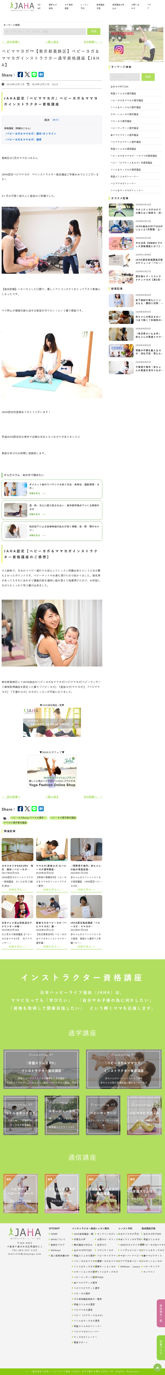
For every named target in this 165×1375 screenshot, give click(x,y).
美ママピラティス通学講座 (124, 135)
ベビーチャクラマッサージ (103, 1255)
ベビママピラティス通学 (80, 1288)
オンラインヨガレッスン (103, 1233)
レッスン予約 (85, 7)
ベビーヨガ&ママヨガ (150, 1244)
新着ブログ (160, 1347)
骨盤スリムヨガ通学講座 (123, 93)
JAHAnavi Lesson (126, 1266)
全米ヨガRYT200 (119, 87)
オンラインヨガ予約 (126, 1239)
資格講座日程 (100, 7)
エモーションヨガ (103, 1266)
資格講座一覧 (160, 1313)
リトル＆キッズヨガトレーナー (126, 190)
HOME (38, 7)
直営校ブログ (57, 1244)
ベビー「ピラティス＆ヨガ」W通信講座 (131, 163)
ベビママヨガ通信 (80, 1309)
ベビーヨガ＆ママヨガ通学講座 (126, 100)
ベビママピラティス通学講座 (125, 142)
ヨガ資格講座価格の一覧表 (80, 1299)
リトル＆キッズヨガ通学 (80, 1266)
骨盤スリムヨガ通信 (80, 1304)
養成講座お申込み (80, 1244)
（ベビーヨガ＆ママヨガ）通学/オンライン (30, 133)
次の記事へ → (93, 42)
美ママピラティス (150, 1255)
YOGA (99, 1277)
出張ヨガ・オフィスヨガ (103, 1239)
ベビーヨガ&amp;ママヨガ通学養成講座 (29, 818)
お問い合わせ (135, 7)
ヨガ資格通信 (69, 7)
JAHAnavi (55, 1250)
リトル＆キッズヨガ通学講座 (125, 107)
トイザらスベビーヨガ (126, 1250)
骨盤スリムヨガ (150, 1239)
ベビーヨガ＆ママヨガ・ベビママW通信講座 (133, 156)
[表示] (55, 120)
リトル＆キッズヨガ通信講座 (125, 170)
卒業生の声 (79, 1239)
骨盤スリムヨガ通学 (80, 1255)
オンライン (148, 1271)
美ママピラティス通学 (80, 1282)
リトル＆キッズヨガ (103, 1271)
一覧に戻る (52, 42)
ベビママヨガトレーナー (123, 183)
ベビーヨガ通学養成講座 (63, 818)
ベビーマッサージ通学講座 (124, 128)
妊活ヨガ (100, 1244)
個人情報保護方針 (57, 1255)
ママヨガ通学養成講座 (15, 823)
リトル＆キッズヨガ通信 (80, 1320)
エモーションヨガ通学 (80, 1271)
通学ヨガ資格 (53, 7)
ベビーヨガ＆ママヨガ (103, 1261)
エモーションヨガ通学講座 (124, 114)
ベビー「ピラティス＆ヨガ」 (80, 1315)
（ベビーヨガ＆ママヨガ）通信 (22, 139)
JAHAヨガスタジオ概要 (126, 1244)
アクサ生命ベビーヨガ (126, 1261)
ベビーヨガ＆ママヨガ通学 (80, 1261)
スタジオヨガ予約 (126, 1233)
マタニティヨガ (103, 1250)
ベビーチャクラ (150, 1266)
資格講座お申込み (118, 7)
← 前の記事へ (11, 42)
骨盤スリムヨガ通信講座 (123, 149)
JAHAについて (57, 1239)
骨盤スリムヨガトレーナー (124, 176)
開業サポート (80, 1342)
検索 (93, 31)
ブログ (149, 7)
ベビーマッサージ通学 (80, 1277)
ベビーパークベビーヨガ (126, 1255)
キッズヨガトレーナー (80, 1337)
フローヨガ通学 (80, 1293)
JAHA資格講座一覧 (80, 1233)
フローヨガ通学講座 (120, 121)
